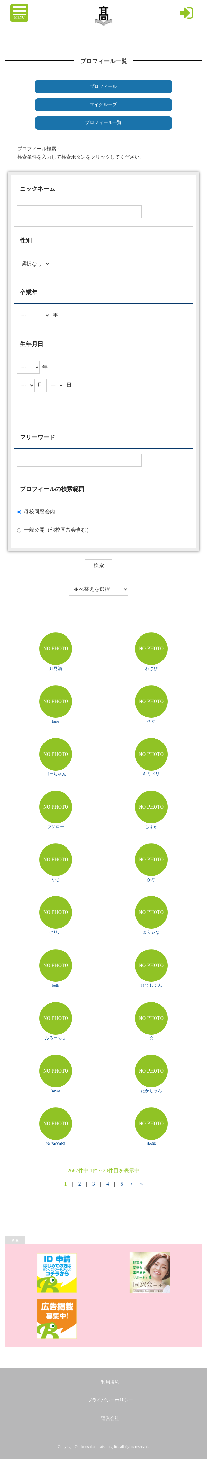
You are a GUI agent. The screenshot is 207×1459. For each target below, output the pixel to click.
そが (151, 721)
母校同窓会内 (39, 511)
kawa (55, 1090)
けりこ (55, 932)
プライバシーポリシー (110, 1400)
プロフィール (103, 86)
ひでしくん (151, 985)
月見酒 (55, 668)
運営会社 (110, 1418)
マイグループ (103, 104)
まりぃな (151, 932)
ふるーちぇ (55, 1037)
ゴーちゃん (55, 773)
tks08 (151, 1143)
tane (55, 721)
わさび (151, 668)
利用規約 (110, 1382)
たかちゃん (151, 1090)
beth (55, 985)
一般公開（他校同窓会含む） (58, 530)
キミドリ (151, 773)
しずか (151, 826)
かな (151, 879)
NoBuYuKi (55, 1143)
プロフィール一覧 (103, 122)
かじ (56, 879)
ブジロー (55, 826)
